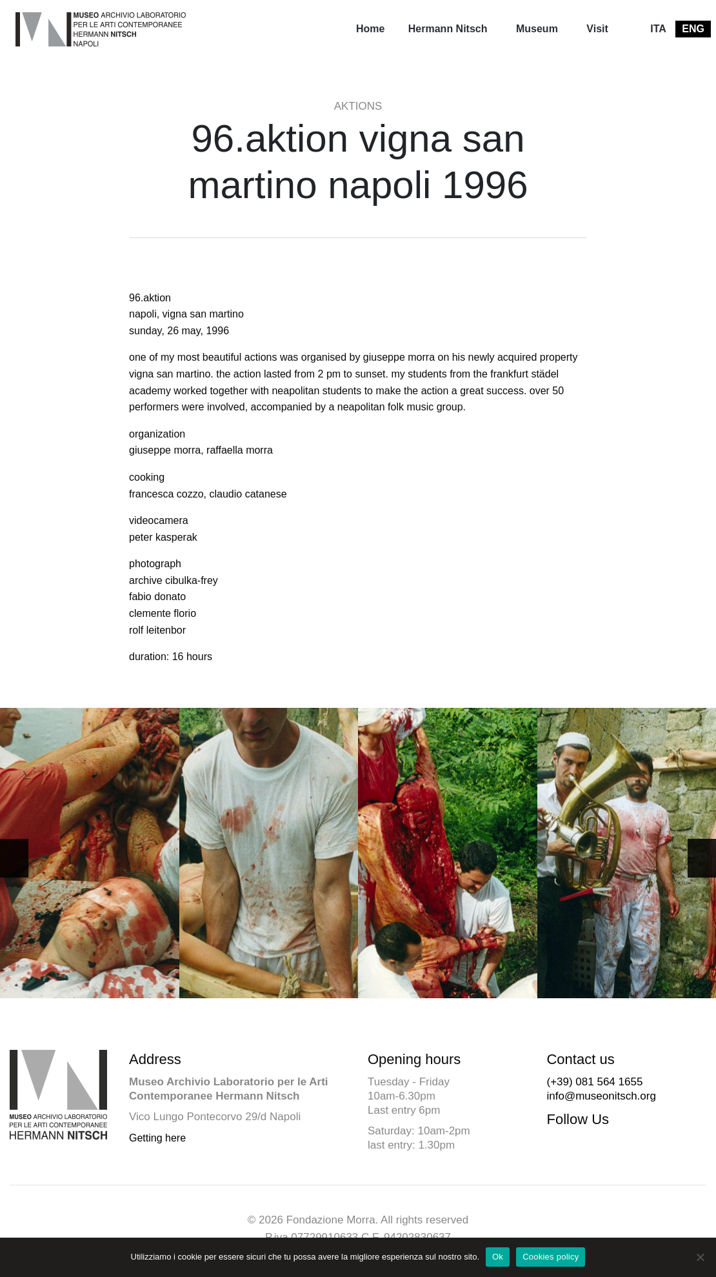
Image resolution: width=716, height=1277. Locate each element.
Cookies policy (550, 1257)
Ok (497, 1257)
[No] (699, 1257)
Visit (597, 28)
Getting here (157, 1137)
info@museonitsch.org (600, 1096)
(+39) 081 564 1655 (594, 1082)
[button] (702, 858)
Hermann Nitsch (448, 28)
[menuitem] (370, 29)
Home (370, 28)
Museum (537, 28)
